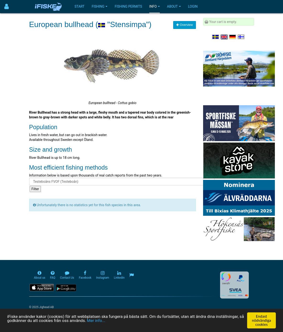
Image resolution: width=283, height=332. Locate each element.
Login (193, 6)
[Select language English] (224, 37)
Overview (184, 25)
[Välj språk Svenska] (215, 37)
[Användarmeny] (6, 6)
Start (80, 6)
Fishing (99, 6)
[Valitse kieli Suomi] (241, 37)
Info (154, 6)
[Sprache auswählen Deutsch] (232, 37)
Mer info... (96, 320)
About (174, 6)
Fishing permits (128, 6)
